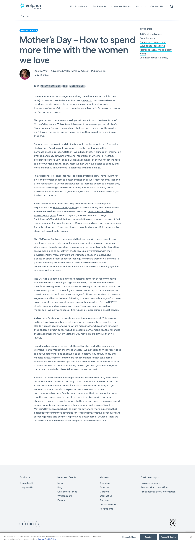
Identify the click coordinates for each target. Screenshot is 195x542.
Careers (104, 491)
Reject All (148, 537)
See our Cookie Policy (47, 539)
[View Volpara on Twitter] (38, 523)
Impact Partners (109, 504)
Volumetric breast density (154, 57)
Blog (24, 16)
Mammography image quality (156, 49)
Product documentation (154, 487)
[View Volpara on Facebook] (23, 523)
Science (104, 487)
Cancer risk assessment (153, 42)
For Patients (99, 6)
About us (105, 482)
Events (61, 500)
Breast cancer (147, 38)
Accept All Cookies (168, 537)
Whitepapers (64, 495)
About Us (140, 6)
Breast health (27, 482)
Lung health (26, 487)
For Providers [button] (77, 6)
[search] (171, 7)
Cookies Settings (129, 537)
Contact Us (156, 6)
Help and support (150, 482)
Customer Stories (121, 6)
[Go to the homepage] (30, 6)
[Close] (191, 537)
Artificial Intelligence (151, 34)
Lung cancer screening (152, 45)
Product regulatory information (158, 491)
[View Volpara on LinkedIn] (30, 523)
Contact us (106, 495)
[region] (97, 537)
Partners (104, 500)
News (143, 53)
